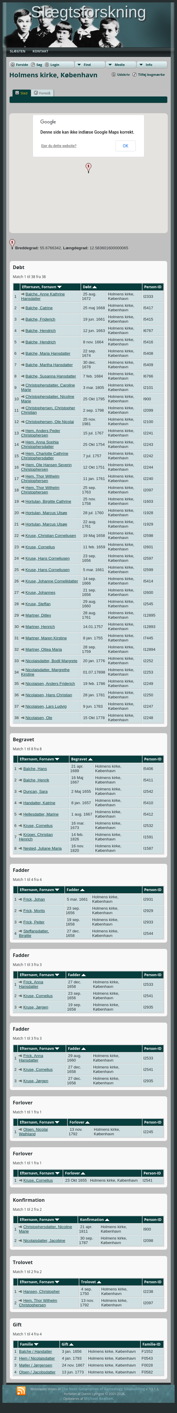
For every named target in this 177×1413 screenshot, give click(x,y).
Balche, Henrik (36, 780)
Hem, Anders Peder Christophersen (40, 432)
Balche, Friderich (40, 319)
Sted (21, 92)
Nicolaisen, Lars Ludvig (46, 706)
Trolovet (91, 1281)
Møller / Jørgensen (35, 1365)
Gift (68, 1344)
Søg (39, 64)
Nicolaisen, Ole (39, 717)
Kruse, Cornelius (40, 547)
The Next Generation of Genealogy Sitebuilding (103, 1388)
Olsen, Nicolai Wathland (33, 1131)
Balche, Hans (35, 768)
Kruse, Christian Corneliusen (51, 535)
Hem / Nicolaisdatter (37, 1358)
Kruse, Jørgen (35, 1007)
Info (149, 64)
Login (54, 64)
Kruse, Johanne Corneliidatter (52, 581)
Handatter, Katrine (39, 803)
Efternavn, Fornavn (42, 286)
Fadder (76, 889)
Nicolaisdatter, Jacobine (44, 1240)
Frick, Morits (34, 910)
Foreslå (42, 92)
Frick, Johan (34, 899)
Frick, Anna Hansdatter (31, 984)
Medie (120, 64)
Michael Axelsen (98, 1398)
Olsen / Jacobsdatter (37, 1372)
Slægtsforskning (88, 12)
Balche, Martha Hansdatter (49, 365)
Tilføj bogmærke (151, 74)
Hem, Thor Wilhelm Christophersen (40, 478)
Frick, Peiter (33, 922)
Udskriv (123, 74)
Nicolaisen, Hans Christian (49, 695)
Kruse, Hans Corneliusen (48, 558)
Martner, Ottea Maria (44, 649)
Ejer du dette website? (59, 146)
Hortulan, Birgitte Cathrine (48, 501)
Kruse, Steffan (38, 604)
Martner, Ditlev (38, 615)
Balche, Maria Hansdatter (48, 353)
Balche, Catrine (39, 308)
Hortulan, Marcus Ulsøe (46, 513)
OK (125, 146)
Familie (29, 1344)
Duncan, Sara (35, 791)
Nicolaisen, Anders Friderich (50, 683)
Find (87, 64)
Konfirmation (94, 1219)
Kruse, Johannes (40, 592)
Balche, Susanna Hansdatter (51, 376)
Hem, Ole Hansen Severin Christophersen (46, 467)
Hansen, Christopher (41, 1291)
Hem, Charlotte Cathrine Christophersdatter (44, 455)
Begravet (82, 759)
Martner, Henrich (40, 626)
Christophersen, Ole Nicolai (50, 421)
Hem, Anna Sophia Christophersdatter (40, 444)
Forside (22, 64)
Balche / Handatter (35, 1351)
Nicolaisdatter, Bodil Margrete (51, 661)
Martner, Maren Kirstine (46, 638)
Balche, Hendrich (41, 330)
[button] (88, 168)
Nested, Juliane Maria (42, 848)
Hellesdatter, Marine (41, 814)
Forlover (79, 1122)
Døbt (90, 286)
